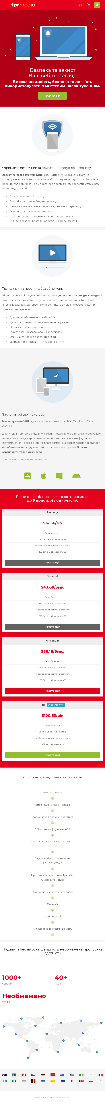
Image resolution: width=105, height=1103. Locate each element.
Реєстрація (52, 562)
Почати (52, 96)
